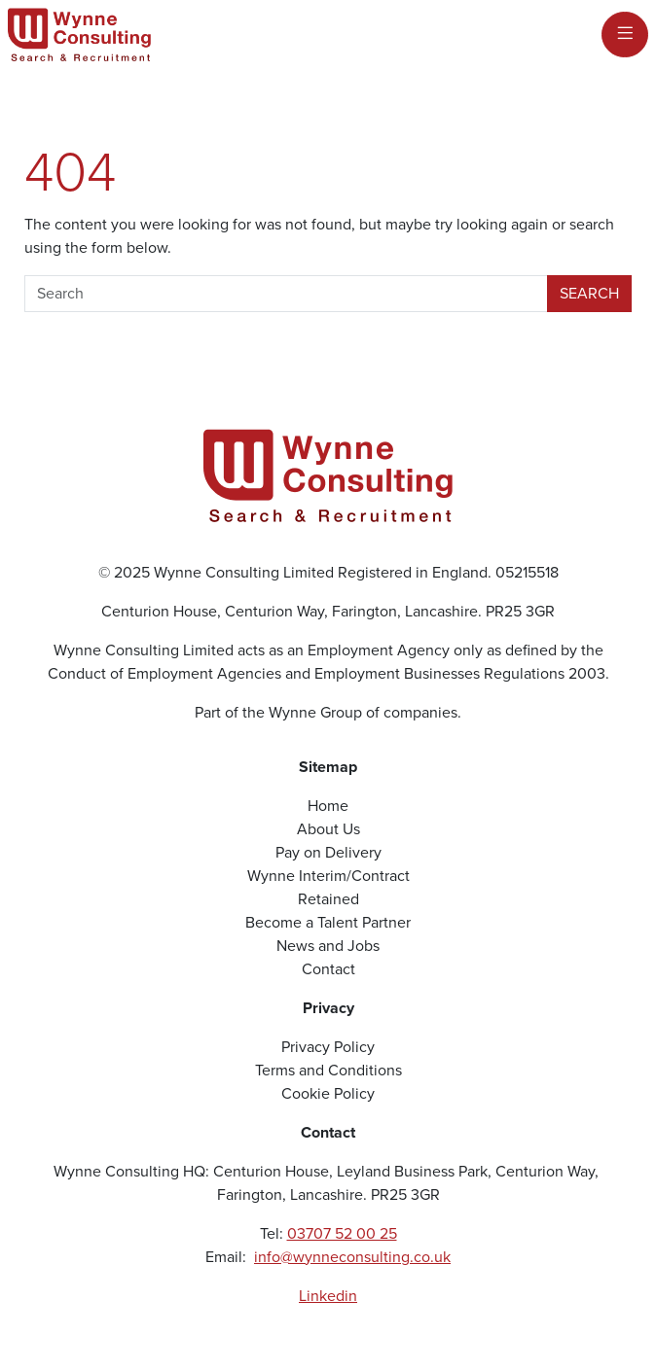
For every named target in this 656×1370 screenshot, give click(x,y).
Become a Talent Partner (328, 922)
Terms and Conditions (328, 1070)
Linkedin (328, 1295)
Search (589, 293)
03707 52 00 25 (342, 1233)
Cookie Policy (328, 1093)
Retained (328, 899)
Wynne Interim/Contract (328, 875)
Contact (328, 969)
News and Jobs (328, 945)
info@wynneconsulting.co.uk (352, 1257)
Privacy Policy (328, 1047)
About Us (328, 829)
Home (328, 805)
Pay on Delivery (328, 852)
